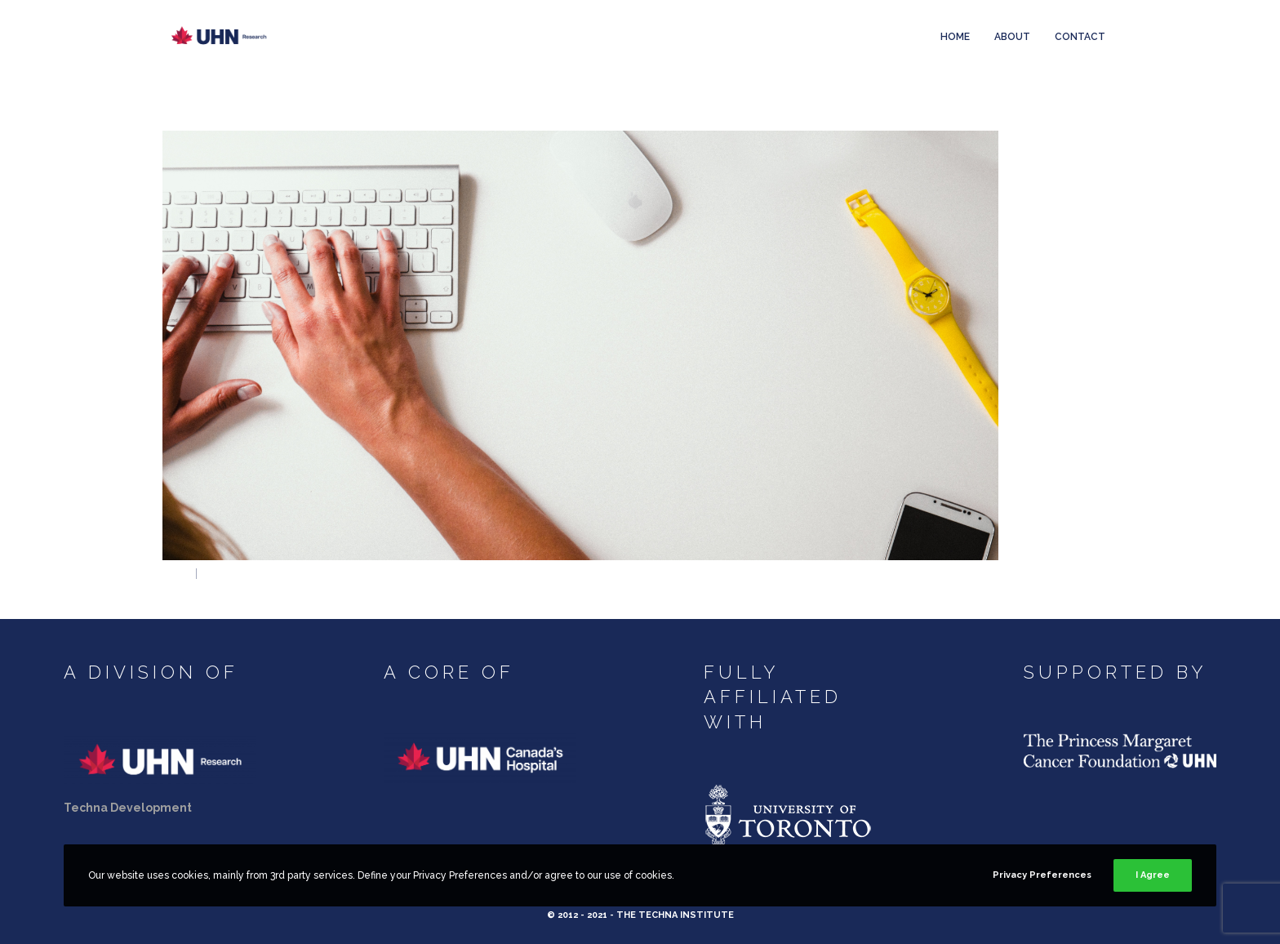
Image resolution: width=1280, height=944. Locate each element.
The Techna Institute (675, 915)
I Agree (1153, 875)
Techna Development (128, 807)
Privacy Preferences (1042, 875)
